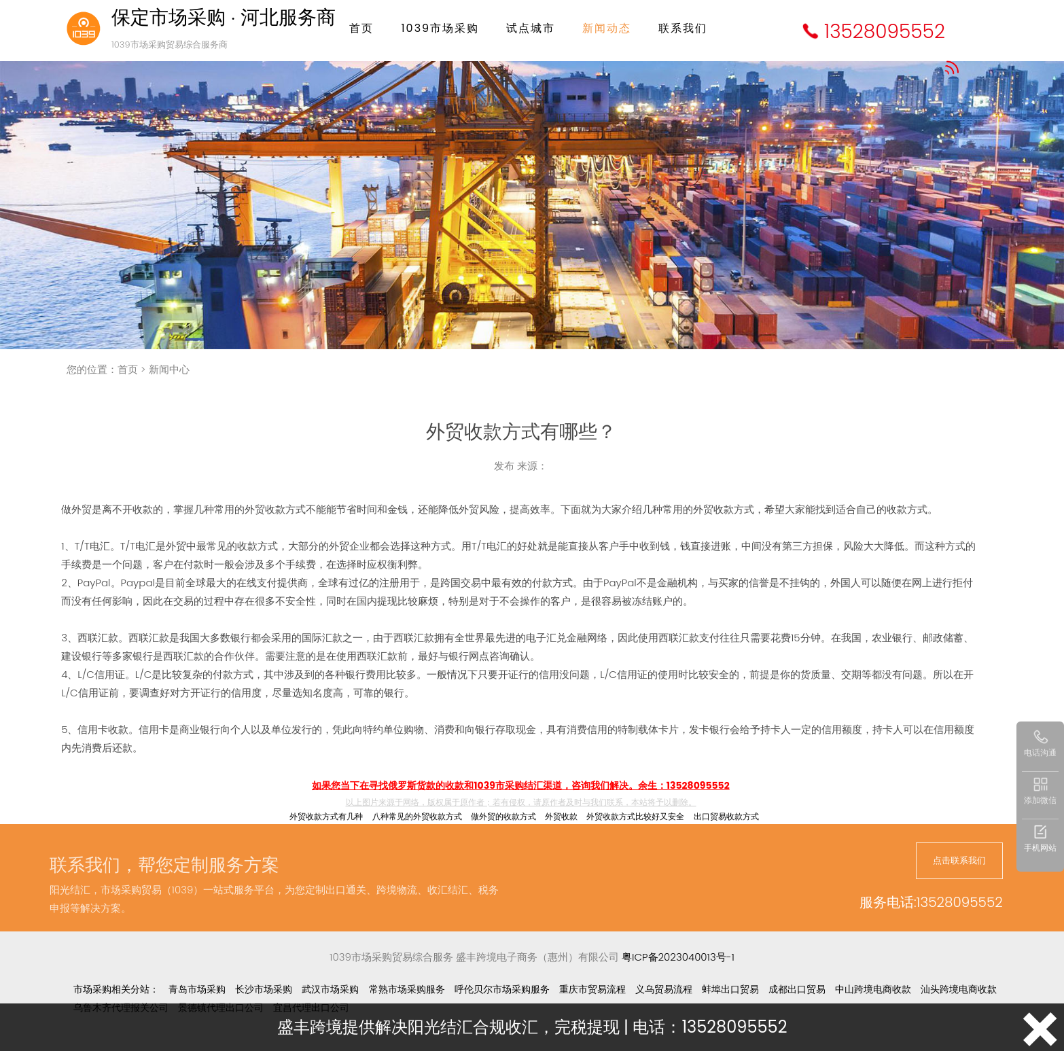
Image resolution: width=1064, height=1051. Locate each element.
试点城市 (530, 28)
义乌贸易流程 (663, 989)
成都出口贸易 (797, 989)
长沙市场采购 (263, 989)
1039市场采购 (440, 28)
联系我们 (682, 28)
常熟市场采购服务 (407, 989)
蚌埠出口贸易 (730, 989)
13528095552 (884, 31)
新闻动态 (606, 28)
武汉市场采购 (330, 989)
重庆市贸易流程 (592, 989)
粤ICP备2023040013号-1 (678, 957)
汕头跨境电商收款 (959, 989)
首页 (361, 28)
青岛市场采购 (197, 989)
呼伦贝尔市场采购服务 (502, 989)
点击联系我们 (959, 860)
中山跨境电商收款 (873, 989)
